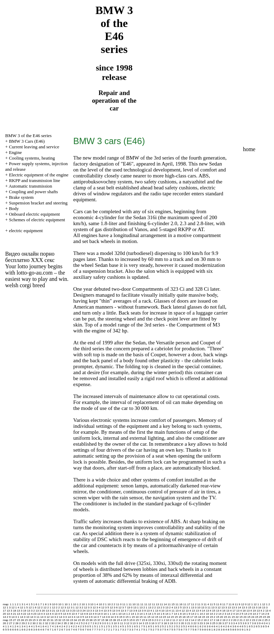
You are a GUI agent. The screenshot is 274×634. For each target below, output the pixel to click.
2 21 (240, 620)
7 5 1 (144, 629)
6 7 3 (64, 629)
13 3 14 (236, 607)
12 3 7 (122, 607)
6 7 (45, 629)
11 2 (194, 604)
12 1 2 (266, 604)
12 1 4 (15, 607)
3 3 (230, 623)
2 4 (76, 623)
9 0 (239, 629)
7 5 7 (186, 629)
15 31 (50, 620)
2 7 (90, 623)
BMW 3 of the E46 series (28, 135)
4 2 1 (67, 626)
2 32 (45, 623)
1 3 (21, 604)
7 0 (98, 629)
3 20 (181, 623)
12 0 (244, 604)
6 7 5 (78, 629)
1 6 (35, 604)
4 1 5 (34, 626)
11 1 (125, 604)
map (5, 620)
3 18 (164, 623)
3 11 (120, 623)
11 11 (139, 604)
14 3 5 (80, 617)
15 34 (73, 620)
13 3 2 (31, 610)
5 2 (159, 626)
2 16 (204, 620)
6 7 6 (85, 629)
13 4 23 (31, 613)
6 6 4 (38, 629)
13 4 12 (180, 610)
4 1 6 (41, 626)
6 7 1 (50, 629)
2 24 (258, 620)
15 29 (28, 620)
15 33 (65, 620)
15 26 (266, 617)
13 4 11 (170, 610)
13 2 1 (143, 607)
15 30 (42, 620)
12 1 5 (24, 607)
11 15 (171, 604)
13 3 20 (40, 610)
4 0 (263, 623)
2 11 (172, 620)
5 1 (91, 626)
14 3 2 (54, 617)
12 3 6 (114, 607)
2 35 (64, 623)
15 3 (35, 620)
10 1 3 (85, 604)
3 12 (126, 623)
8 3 (220, 629)
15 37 (96, 620)
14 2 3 (222, 613)
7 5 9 (200, 629)
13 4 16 (221, 610)
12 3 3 (88, 607)
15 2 (212, 617)
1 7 (40, 604)
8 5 (230, 629)
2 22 (246, 620)
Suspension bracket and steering (38, 202)
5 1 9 (154, 626)
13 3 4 (99, 610)
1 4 (26, 604)
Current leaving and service (34, 146)
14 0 (100, 613)
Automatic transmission (30, 186)
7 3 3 (130, 629)
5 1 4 (118, 626)
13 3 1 (186, 607)
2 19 (223, 620)
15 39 (112, 620)
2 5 (80, 623)
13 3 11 (205, 607)
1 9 (49, 604)
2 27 (9, 623)
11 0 (119, 604)
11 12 (147, 604)
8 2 (216, 629)
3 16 (151, 623)
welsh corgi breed (25, 285)
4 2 (61, 626)
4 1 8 (55, 626)
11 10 (131, 604)
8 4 (225, 629)
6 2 (201, 626)
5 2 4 (186, 626)
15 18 (197, 617)
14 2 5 (239, 613)
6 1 (197, 626)
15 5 (126, 620)
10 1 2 (77, 604)
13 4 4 (49, 613)
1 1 (12, 604)
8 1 (211, 629)
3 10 (114, 623)
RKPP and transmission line (34, 180)
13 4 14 (200, 610)
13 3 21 (50, 610)
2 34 (58, 623)
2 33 (51, 623)
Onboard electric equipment (34, 214)
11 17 (186, 604)
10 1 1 (68, 604)
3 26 (219, 623)
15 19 (205, 617)
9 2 (248, 629)
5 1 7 (139, 626)
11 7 (225, 604)
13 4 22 (21, 613)
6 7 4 (71, 629)
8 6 (234, 629)
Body (14, 208)
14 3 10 (24, 617)
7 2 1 (109, 629)
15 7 (138, 620)
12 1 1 (257, 604)
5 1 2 (104, 626)
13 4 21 (11, 613)
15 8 (144, 620)
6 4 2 (224, 626)
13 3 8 (133, 610)
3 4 (235, 623)
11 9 (237, 604)
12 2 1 (47, 607)
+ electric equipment (24, 230)
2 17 (210, 620)
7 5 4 (165, 629)
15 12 (150, 617)
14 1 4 (143, 613)
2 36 (70, 623)
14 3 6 (89, 617)
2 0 (156, 620)
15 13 (158, 617)
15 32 (57, 620)
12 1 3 (7, 607)
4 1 (268, 623)
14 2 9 (7, 617)
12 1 (250, 604)
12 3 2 (79, 607)
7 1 (103, 629)
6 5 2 (252, 626)
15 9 (151, 620)
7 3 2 (123, 629)
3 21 (188, 623)
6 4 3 (231, 626)
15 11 (143, 617)
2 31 (39, 623)
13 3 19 (21, 610)
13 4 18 (241, 610)
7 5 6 (179, 629)
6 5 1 (245, 626)
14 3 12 (45, 617)
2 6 (85, 623)
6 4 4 (238, 626)
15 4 (119, 620)
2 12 (179, 620)
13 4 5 (58, 613)
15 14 (166, 617)
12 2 (40, 607)
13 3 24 (81, 610)
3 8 (254, 623)
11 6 (219, 604)
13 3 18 (11, 610)
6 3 (206, 626)
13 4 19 (251, 610)
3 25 (212, 623)
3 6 (245, 623)
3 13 (133, 623)
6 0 (192, 626)
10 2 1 (103, 604)
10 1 (61, 604)
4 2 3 (81, 626)
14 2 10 (204, 613)
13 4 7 (75, 613)
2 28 (16, 623)
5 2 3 (179, 626)
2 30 (33, 623)
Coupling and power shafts (33, 191)
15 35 (81, 620)
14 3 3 (63, 617)
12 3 (63, 607)
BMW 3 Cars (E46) (27, 141)
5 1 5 (125, 626)
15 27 (12, 620)
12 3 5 (105, 607)
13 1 (136, 607)
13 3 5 (107, 610)
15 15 (174, 617)
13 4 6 (67, 613)
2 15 (198, 620)
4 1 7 (48, 626)
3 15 (145, 623)
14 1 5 (152, 613)
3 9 (259, 623)
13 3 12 (216, 607)
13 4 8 (84, 613)
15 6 (132, 620)
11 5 (212, 604)
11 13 (155, 604)
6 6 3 (31, 629)
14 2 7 (256, 613)
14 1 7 (169, 613)
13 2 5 (177, 607)
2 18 (216, 620)
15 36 (89, 620)
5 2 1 (165, 626)
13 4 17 (231, 610)
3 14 (139, 623)
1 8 (45, 604)
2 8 (94, 623)
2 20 (233, 620)
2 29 (22, 623)
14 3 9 (114, 617)
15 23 (243, 617)
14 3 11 (35, 617)
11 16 (178, 604)
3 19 (170, 623)
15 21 (227, 617)
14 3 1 (15, 617)
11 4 (206, 604)
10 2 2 (111, 604)
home (249, 149)
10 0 (55, 604)
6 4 (211, 626)
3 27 (225, 623)
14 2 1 (195, 613)
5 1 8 (146, 626)
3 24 (206, 623)
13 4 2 (260, 610)
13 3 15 (246, 607)
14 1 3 (135, 613)
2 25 (265, 620)
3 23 (200, 623)
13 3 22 (60, 610)
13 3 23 (70, 610)
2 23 (252, 620)
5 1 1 (97, 626)
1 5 (30, 604)
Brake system (21, 197)
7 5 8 (193, 629)
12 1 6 (32, 607)
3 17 (158, 623)
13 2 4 (169, 607)
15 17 (189, 617)
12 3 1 (71, 607)
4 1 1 (6, 626)
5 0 (87, 626)
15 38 (104, 620)
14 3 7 (97, 617)
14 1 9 (186, 613)
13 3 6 (116, 610)
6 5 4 (266, 626)
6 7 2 (57, 629)
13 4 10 (160, 610)
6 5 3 (259, 626)
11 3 (200, 604)
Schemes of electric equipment (37, 219)
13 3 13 (226, 607)
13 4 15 (210, 610)
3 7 (249, 623)
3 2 (176, 623)
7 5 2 (151, 629)
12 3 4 (96, 607)
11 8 (231, 604)
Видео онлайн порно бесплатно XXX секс (30, 257)
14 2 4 (231, 613)
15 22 (235, 617)
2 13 (185, 620)
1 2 (16, 604)
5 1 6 (132, 626)
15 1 (128, 617)
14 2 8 (265, 613)
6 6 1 (17, 629)
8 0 (206, 629)
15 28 (20, 620)
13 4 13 (190, 610)
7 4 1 (137, 629)
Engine (15, 152)
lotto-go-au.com (34, 273)
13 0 (130, 607)
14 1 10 (117, 613)
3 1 (109, 623)
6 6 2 (24, 629)
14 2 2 (214, 613)
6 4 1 (217, 626)
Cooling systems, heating (32, 158)
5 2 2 (172, 626)
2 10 (166, 620)
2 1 (161, 620)
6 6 (12, 629)
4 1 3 (20, 626)
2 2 (228, 620)
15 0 (122, 617)
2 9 (99, 623)
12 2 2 (56, 607)
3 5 (240, 623)
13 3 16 (256, 607)
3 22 (194, 623)
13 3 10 (195, 607)
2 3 (27, 623)
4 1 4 (27, 626)
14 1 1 (107, 613)
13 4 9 (92, 613)
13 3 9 (142, 610)
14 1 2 (126, 613)
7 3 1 (116, 629)
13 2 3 (161, 607)
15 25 (258, 617)
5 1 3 (111, 626)
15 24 (250, 617)
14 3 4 (71, 617)
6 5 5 (6, 629)
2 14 (191, 620)
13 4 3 (41, 613)
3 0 (104, 623)
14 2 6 (248, 613)
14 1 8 (177, 613)
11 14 (163, 604)
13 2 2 (152, 607)
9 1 (244, 629)
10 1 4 (94, 604)
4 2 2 (74, 626)
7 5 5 (172, 629)
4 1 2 (13, 626)
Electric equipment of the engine (38, 174)
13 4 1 (150, 610)
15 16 (182, 617)
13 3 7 (124, 610)
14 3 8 (106, 617)
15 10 (135, 617)
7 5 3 (158, 629)
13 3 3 (90, 610)
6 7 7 (92, 629)
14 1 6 (161, 613)
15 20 (219, 617)
